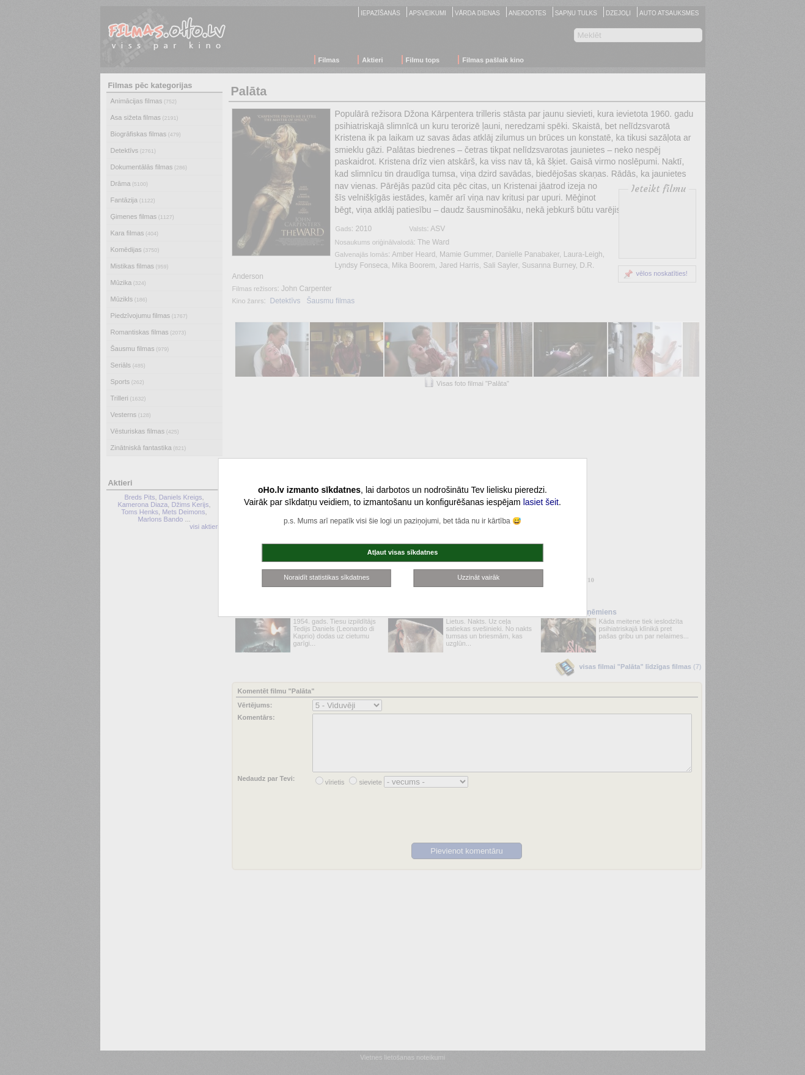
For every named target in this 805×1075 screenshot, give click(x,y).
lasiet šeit (541, 502)
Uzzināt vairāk (478, 577)
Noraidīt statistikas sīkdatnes (326, 577)
